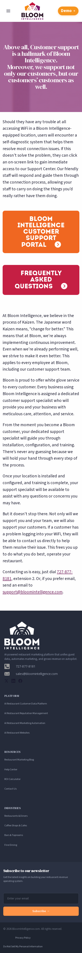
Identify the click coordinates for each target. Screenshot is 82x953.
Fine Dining (10, 845)
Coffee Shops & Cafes (15, 825)
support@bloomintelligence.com (33, 592)
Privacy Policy (23, 938)
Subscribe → (41, 911)
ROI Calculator (12, 779)
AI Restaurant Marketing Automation (24, 723)
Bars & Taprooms (13, 835)
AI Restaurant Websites (17, 733)
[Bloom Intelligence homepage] (41, 11)
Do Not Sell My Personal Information (23, 946)
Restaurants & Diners (16, 816)
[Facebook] (20, 681)
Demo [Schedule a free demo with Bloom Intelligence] (68, 11)
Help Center (10, 769)
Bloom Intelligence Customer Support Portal (41, 231)
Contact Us (10, 789)
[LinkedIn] (13, 681)
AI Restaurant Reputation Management (26, 713)
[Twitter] (6, 681)
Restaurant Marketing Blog (19, 760)
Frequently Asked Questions (38, 279)
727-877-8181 (25, 666)
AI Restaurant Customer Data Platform (25, 704)
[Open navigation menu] (8, 11)
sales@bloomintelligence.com (37, 674)
